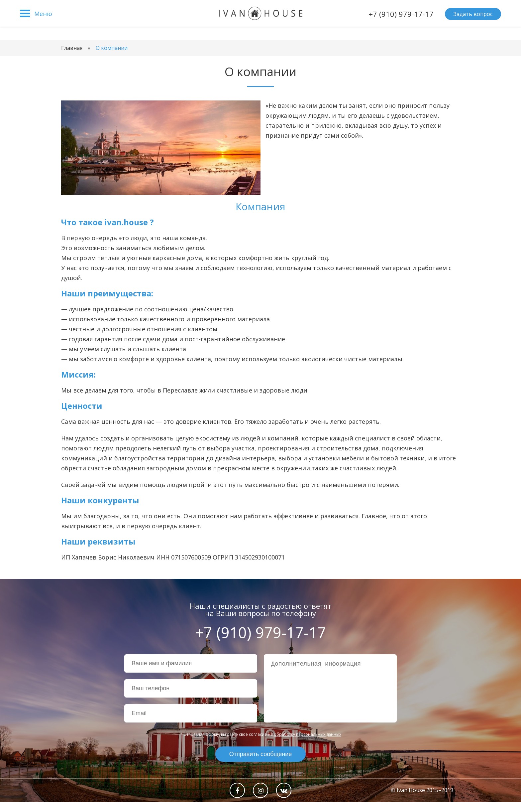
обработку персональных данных (307, 734)
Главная (71, 48)
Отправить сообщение (260, 754)
